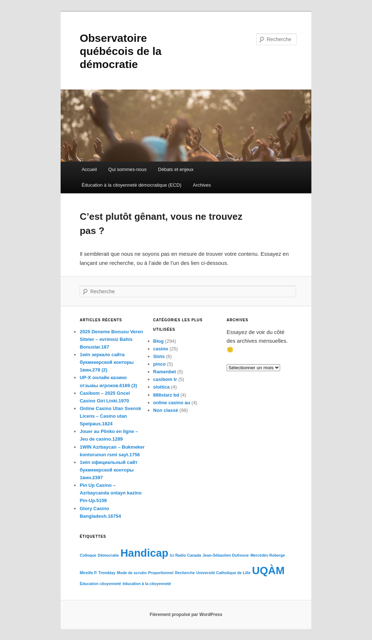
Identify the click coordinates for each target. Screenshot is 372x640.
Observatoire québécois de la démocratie (120, 51)
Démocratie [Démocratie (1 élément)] (108, 555)
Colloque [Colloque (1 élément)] (88, 555)
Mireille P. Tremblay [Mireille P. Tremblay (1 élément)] (97, 573)
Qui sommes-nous (127, 169)
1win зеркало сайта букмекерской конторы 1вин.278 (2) (107, 362)
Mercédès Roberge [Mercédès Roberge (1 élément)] (267, 555)
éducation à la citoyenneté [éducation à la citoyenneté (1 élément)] (146, 583)
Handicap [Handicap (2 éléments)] (144, 553)
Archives (202, 185)
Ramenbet (164, 371)
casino (160, 348)
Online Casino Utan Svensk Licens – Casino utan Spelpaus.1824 (110, 416)
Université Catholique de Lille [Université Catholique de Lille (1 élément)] (223, 573)
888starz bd (166, 395)
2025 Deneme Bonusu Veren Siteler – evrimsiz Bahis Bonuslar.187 (111, 339)
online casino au (171, 402)
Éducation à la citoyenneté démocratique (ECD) (132, 185)
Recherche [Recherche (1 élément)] (185, 573)
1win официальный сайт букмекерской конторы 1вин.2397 (108, 470)
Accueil (89, 169)
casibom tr (165, 379)
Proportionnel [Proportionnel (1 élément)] (161, 573)
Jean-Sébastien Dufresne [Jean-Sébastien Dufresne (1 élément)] (226, 555)
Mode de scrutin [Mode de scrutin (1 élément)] (132, 573)
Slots (159, 356)
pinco (159, 364)
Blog (158, 341)
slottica (161, 387)
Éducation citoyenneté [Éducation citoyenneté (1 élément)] (100, 583)
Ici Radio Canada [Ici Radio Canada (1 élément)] (185, 555)
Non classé (165, 410)
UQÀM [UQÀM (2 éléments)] (268, 570)
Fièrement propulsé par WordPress (186, 614)
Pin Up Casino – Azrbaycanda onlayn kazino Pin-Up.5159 (111, 492)
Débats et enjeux (176, 169)
